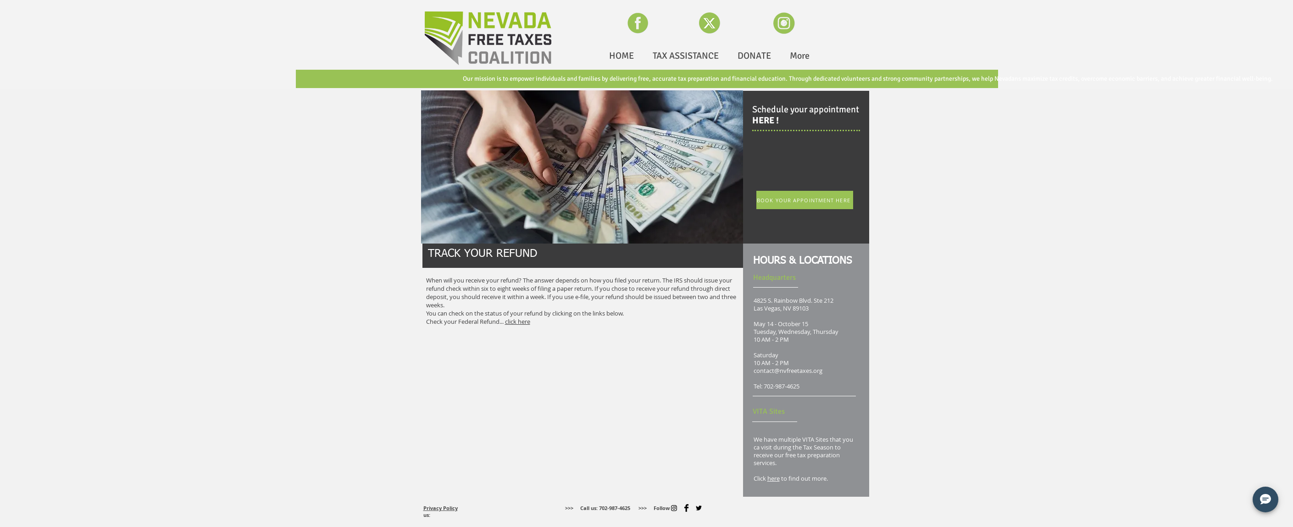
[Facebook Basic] (686, 508)
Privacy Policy (440, 508)
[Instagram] (674, 508)
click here (517, 321)
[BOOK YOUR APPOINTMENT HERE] (804, 200)
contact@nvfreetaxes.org (788, 371)
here (773, 479)
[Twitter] (699, 508)
